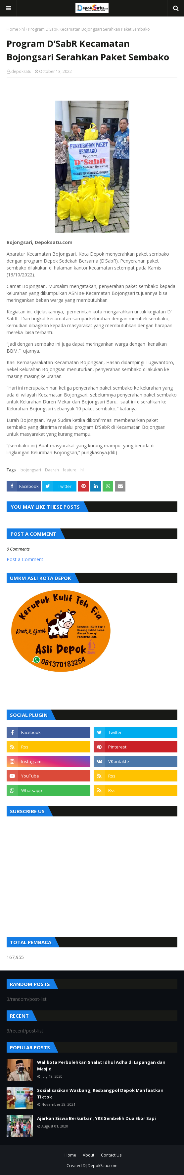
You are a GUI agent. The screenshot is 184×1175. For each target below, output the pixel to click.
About (88, 1155)
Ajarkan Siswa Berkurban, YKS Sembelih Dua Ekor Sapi (96, 1118)
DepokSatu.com (102, 1165)
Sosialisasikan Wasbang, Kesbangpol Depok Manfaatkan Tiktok (100, 1093)
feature (69, 470)
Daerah (52, 470)
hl (23, 29)
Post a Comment (25, 559)
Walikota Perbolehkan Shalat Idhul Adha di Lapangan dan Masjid (101, 1065)
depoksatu (21, 71)
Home (12, 29)
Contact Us (111, 1155)
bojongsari (31, 470)
